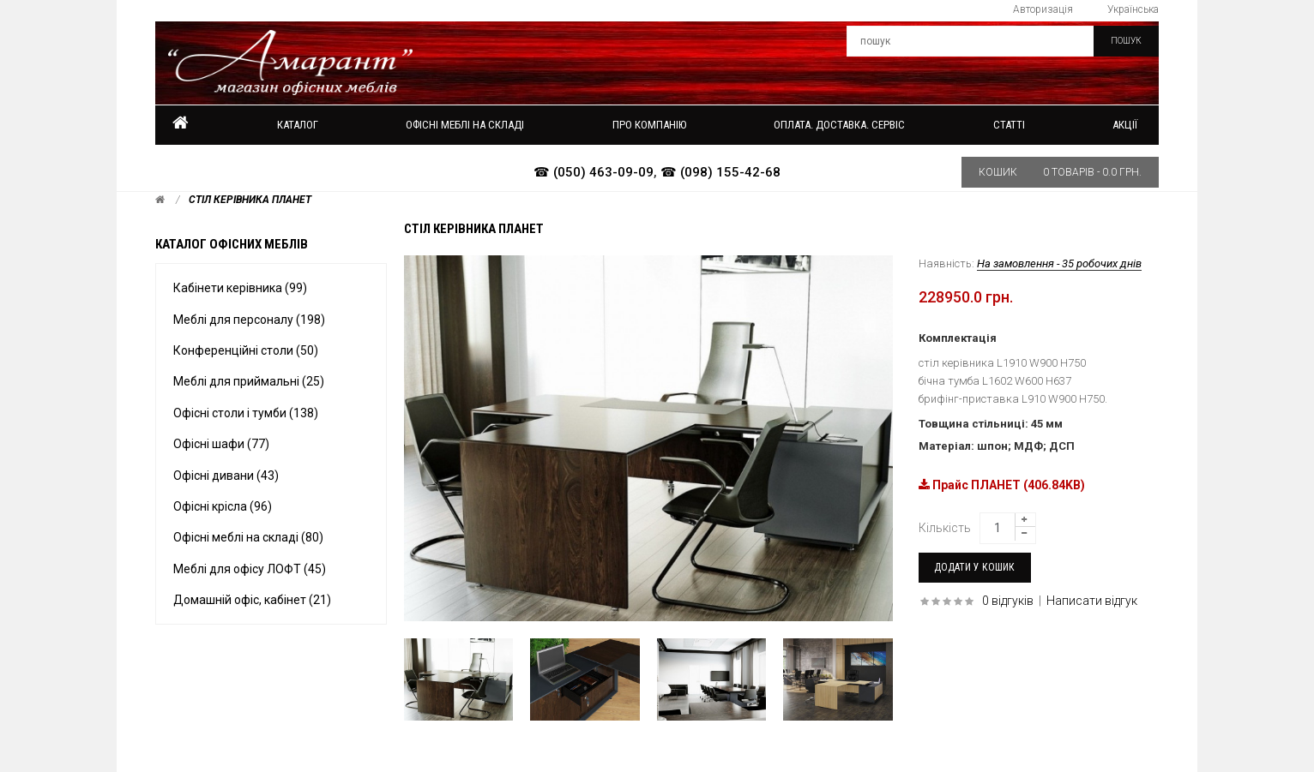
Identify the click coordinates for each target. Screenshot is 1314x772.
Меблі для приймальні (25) (248, 381)
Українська (1133, 9)
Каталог (297, 124)
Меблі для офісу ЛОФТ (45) (249, 569)
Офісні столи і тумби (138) (245, 413)
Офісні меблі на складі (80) (248, 537)
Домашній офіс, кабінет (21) (252, 600)
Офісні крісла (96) (222, 506)
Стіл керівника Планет (250, 200)
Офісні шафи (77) (221, 444)
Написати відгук (1091, 600)
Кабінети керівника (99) (240, 288)
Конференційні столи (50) (245, 350)
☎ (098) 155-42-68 (720, 172)
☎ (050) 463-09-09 (593, 172)
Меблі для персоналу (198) (249, 319)
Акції (1124, 124)
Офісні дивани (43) (226, 475)
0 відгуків (1008, 600)
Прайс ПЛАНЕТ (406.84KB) (1002, 485)
